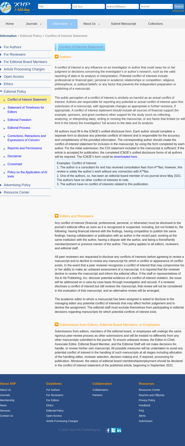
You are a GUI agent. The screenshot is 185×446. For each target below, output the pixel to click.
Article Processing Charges (62, 421)
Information (62, 23)
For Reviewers (54, 395)
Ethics (49, 405)
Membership (7, 400)
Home (10, 23)
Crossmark (15, 164)
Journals (33, 23)
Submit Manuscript (124, 23)
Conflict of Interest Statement (66, 35)
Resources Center (149, 389)
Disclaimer (15, 156)
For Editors (52, 400)
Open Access (54, 415)
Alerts (142, 415)
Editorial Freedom (19, 119)
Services (5, 410)
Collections (156, 23)
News (3, 405)
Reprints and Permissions (25, 148)
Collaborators (100, 389)
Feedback (144, 405)
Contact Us (6, 415)
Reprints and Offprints (151, 395)
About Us (91, 23)
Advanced (178, 10)
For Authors (53, 389)
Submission (145, 421)
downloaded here (125, 156)
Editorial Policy (31, 35)
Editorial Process (19, 127)
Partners (97, 395)
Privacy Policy (147, 400)
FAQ (141, 410)
